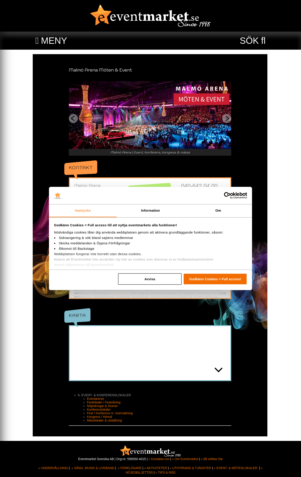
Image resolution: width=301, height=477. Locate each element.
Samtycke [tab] (83, 210)
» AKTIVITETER (155, 468)
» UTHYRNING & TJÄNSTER (190, 468)
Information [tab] (150, 210)
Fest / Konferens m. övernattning (110, 413)
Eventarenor (120, 293)
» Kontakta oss (158, 459)
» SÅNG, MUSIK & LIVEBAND (93, 468)
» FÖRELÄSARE (130, 468)
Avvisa (149, 279)
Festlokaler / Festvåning (104, 402)
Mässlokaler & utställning (104, 420)
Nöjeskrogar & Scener (102, 406)
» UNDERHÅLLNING (53, 468)
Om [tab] (218, 210)
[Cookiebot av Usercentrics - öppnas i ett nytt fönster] (227, 195)
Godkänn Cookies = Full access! (215, 279)
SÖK (249, 41)
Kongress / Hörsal (99, 417)
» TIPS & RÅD (165, 472)
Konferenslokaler (99, 409)
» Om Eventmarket (185, 459)
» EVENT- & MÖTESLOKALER (235, 468)
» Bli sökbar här (212, 459)
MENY (54, 41)
